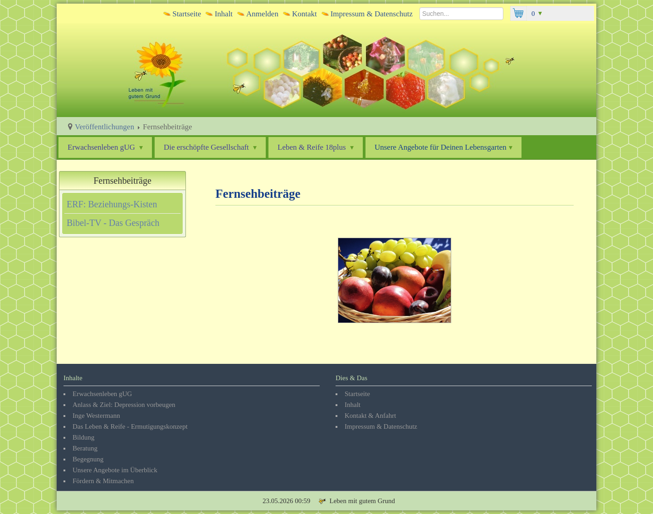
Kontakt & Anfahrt (370, 415)
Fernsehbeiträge (122, 181)
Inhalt (223, 14)
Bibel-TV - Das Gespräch (113, 223)
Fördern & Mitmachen (103, 481)
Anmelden (262, 14)
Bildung (83, 437)
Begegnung (88, 459)
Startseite (186, 14)
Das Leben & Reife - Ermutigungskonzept (130, 426)
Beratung (85, 448)
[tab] (122, 204)
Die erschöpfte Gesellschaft (210, 147)
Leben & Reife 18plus (316, 147)
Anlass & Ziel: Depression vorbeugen (124, 404)
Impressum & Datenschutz (372, 14)
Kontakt (304, 14)
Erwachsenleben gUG (105, 147)
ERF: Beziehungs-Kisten (112, 204)
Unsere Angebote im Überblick (115, 470)
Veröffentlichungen (104, 126)
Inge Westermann (96, 415)
